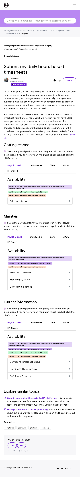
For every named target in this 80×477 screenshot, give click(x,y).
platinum (33, 428)
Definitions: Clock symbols (23, 368)
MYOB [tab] (66, 165)
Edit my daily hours (20, 279)
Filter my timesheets (20, 272)
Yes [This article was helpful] (12, 445)
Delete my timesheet (21, 286)
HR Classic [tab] (12, 170)
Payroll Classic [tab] (14, 165)
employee (9, 428)
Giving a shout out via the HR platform (26, 409)
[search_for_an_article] (40, 21)
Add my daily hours (20, 201)
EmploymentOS (63, 30)
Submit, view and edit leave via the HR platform (31, 398)
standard (45, 428)
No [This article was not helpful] (21, 445)
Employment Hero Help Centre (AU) (19, 30)
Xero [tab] (52, 165)
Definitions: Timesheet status (25, 361)
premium (22, 428)
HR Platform (42, 30)
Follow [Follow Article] (69, 80)
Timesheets (11, 33)
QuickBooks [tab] (36, 165)
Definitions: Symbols (20, 376)
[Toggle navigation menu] (74, 5)
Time (51, 30)
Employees (23, 33)
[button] (40, 56)
